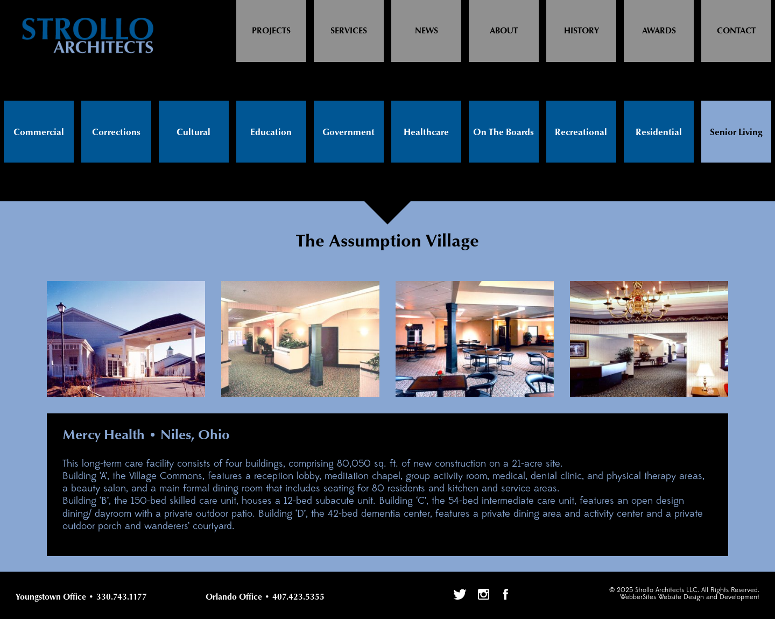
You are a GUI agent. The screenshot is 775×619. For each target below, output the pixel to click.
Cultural (193, 132)
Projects (271, 31)
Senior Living (736, 132)
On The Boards (503, 132)
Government (348, 132)
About (504, 31)
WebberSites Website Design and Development (689, 597)
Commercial (38, 132)
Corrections (116, 132)
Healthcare (426, 132)
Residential (659, 132)
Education (271, 132)
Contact (736, 31)
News (426, 31)
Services (348, 31)
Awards (659, 31)
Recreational (581, 132)
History (581, 31)
